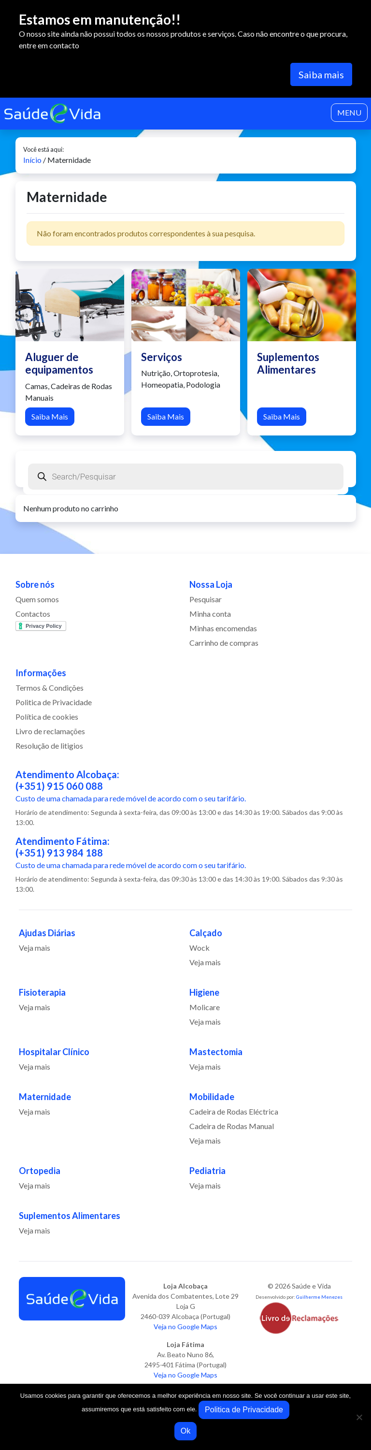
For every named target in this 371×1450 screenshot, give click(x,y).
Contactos (32, 613)
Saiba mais (321, 74)
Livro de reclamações (50, 731)
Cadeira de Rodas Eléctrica (233, 1111)
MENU (349, 112)
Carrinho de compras (223, 642)
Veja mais (34, 947)
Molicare (204, 1007)
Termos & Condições (49, 687)
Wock (199, 947)
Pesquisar (205, 599)
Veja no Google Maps (185, 1326)
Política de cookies (46, 716)
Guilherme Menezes (319, 1297)
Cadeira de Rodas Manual (231, 1126)
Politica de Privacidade (53, 702)
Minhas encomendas (223, 628)
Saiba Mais (49, 416)
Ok (185, 1431)
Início (32, 159)
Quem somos (37, 599)
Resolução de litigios (49, 745)
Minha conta (210, 613)
